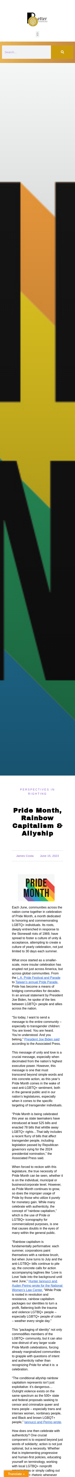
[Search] (62, 52)
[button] (37, 34)
